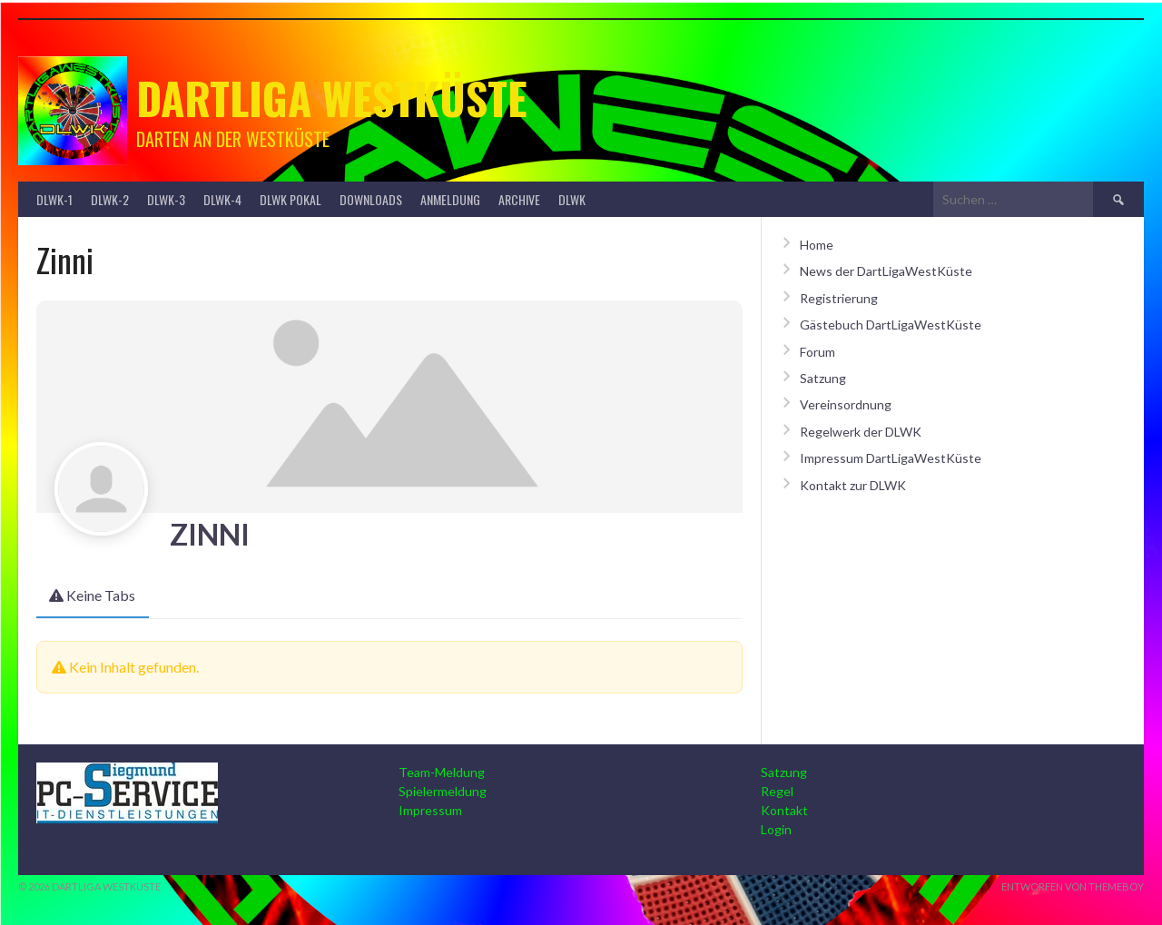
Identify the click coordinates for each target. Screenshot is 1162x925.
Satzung (823, 378)
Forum (817, 351)
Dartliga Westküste (331, 97)
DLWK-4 (222, 199)
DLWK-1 (54, 199)
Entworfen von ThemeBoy (1072, 886)
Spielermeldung (443, 791)
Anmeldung (450, 199)
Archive (519, 199)
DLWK (572, 199)
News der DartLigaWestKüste (886, 271)
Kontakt (784, 810)
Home (816, 244)
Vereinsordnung (845, 404)
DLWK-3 (166, 199)
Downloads (371, 199)
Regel (777, 791)
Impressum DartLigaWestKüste (890, 458)
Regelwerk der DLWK (860, 431)
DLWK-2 (110, 199)
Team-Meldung (442, 772)
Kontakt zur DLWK (853, 485)
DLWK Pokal (290, 199)
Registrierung (839, 298)
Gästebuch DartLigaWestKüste (890, 324)
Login (776, 829)
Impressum (430, 810)
